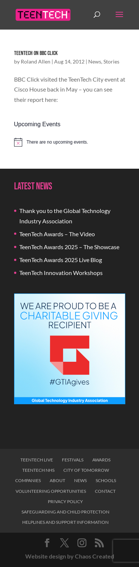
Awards (101, 460)
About (57, 480)
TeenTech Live (36, 460)
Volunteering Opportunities (51, 491)
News (94, 61)
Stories (111, 61)
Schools (106, 480)
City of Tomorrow (86, 470)
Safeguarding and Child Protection (65, 512)
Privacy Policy (65, 501)
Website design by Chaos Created (69, 556)
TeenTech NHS (38, 470)
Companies (28, 480)
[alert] (69, 142)
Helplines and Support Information (65, 522)
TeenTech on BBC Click (36, 53)
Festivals (72, 460)
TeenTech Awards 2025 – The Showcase (69, 246)
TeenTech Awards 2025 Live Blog (60, 259)
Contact (105, 491)
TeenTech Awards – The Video (57, 233)
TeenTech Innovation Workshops (61, 272)
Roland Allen (35, 61)
